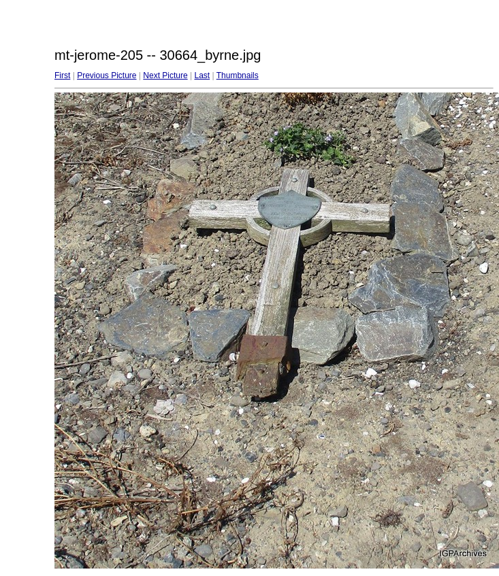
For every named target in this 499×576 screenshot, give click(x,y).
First (62, 75)
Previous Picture (106, 75)
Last (202, 75)
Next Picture (165, 75)
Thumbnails (237, 75)
